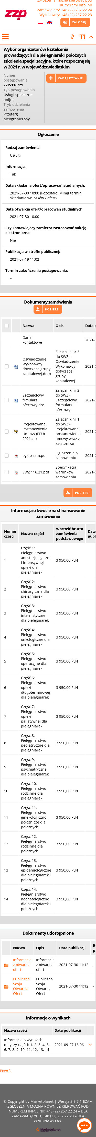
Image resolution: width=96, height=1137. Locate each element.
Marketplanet (42, 1101)
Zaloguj (79, 22)
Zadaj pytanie (70, 78)
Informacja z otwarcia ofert (22, 964)
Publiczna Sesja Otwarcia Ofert (21, 986)
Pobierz (52, 309)
